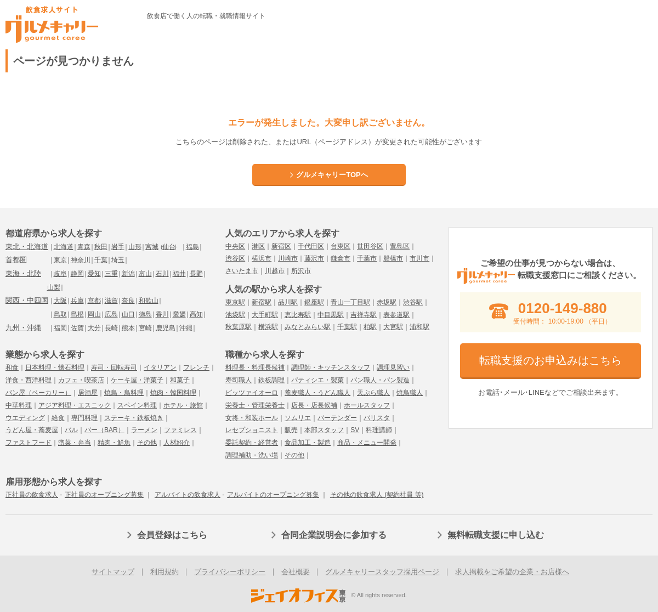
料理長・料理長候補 (255, 367)
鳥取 (60, 314)
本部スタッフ (324, 430)
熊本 (128, 328)
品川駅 (288, 302)
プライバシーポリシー (229, 572)
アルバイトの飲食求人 (187, 494)
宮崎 (145, 328)
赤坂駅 (386, 302)
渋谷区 (235, 258)
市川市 (419, 258)
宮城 (151, 247)
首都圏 (16, 260)
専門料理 (84, 418)
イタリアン (160, 367)
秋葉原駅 (238, 327)
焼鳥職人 (409, 392)
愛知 (94, 273)
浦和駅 (419, 327)
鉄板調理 (271, 380)
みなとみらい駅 (308, 327)
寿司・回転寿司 (114, 367)
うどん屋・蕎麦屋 (31, 430)
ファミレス (180, 430)
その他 (147, 442)
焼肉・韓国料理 (173, 392)
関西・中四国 (26, 300)
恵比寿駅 (298, 315)
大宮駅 (393, 327)
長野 (196, 273)
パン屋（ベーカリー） (38, 392)
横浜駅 (268, 327)
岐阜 (60, 273)
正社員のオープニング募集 (104, 494)
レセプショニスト (251, 430)
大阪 (60, 300)
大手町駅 (265, 315)
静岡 (77, 273)
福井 (179, 273)
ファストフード (28, 442)
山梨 (53, 287)
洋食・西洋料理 (28, 380)
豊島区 (400, 246)
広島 (111, 314)
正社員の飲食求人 (31, 494)
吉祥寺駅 (363, 315)
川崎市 (288, 258)
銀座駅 (314, 302)
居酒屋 (88, 392)
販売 (291, 430)
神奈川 (80, 260)
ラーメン (144, 430)
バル (71, 430)
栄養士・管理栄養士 (255, 405)
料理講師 (379, 430)
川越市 (275, 271)
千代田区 (311, 246)
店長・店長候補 (314, 405)
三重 (111, 273)
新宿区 (281, 246)
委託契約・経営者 (251, 442)
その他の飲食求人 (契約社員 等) (377, 494)
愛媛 (179, 314)
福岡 (60, 328)
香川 (162, 314)
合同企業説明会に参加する (334, 535)
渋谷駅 (413, 302)
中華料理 (18, 405)
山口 (128, 314)
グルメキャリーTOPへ (332, 175)
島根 (77, 314)
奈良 (128, 300)
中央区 (235, 246)
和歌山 (148, 300)
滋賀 (111, 300)
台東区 (340, 246)
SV (354, 430)
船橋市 (393, 258)
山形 (134, 247)
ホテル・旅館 (183, 405)
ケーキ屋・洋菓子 (137, 380)
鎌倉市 (340, 258)
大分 (94, 328)
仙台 (168, 247)
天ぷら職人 (373, 392)
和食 (12, 367)
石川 (162, 273)
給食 (58, 418)
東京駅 (235, 302)
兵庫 (77, 300)
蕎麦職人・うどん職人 (317, 392)
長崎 (111, 328)
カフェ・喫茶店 (81, 380)
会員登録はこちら (172, 535)
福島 (192, 247)
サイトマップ (113, 572)
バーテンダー (337, 418)
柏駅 (370, 327)
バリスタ (377, 418)
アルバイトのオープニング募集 (273, 494)
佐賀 (77, 328)
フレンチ (196, 367)
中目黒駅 (330, 315)
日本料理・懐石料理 (54, 367)
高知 (196, 314)
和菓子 (180, 380)
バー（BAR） (104, 430)
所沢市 (301, 271)
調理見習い (393, 367)
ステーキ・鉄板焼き (133, 418)
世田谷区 (370, 246)
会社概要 (295, 572)
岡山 (94, 314)
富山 (145, 273)
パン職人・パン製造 (380, 380)
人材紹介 (176, 442)
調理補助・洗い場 (251, 455)
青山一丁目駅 (350, 302)
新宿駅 (261, 302)
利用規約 (164, 572)
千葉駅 (347, 327)
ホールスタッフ (367, 405)
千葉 (100, 260)
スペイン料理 (137, 405)
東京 (60, 260)
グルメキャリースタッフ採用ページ (382, 572)
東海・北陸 (23, 273)
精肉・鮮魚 (114, 442)
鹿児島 (165, 328)
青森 (83, 247)
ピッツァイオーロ (251, 392)
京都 (94, 300)
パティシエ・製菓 (317, 380)
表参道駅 (396, 315)
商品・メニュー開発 (366, 442)
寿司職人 (238, 380)
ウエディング (25, 418)
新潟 (128, 273)
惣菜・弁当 (74, 442)
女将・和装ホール (251, 418)
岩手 (117, 247)
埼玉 (117, 260)
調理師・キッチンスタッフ (330, 367)
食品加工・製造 (308, 442)
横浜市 (261, 258)
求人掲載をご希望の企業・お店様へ (512, 572)
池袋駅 (235, 315)
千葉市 (367, 258)
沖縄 (185, 328)
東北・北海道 (26, 246)
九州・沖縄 (23, 328)
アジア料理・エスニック (74, 405)
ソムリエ (298, 418)
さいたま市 (241, 271)
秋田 (100, 247)
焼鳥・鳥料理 (124, 392)
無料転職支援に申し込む (495, 535)
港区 (258, 246)
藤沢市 (314, 258)
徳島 (145, 314)
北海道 (63, 247)
